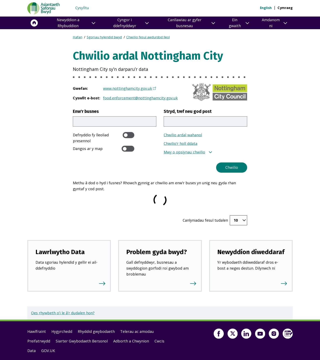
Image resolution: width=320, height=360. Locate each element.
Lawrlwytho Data (60, 251)
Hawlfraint (36, 330)
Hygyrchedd (61, 330)
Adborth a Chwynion (131, 340)
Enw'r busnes (86, 111)
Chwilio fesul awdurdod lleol (148, 37)
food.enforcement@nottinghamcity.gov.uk (140, 98)
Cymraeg (285, 8)
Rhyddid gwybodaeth (96, 330)
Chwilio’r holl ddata (180, 143)
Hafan (77, 37)
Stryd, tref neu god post (188, 111)
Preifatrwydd (38, 340)
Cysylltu (82, 7)
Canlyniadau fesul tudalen (205, 219)
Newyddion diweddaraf (250, 251)
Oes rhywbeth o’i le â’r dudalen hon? (62, 312)
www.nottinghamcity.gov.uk (127, 88)
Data (31, 349)
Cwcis (159, 340)
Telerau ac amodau (137, 330)
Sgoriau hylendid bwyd (104, 37)
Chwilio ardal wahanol (183, 134)
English (266, 8)
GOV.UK (48, 349)
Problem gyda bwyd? (156, 251)
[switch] (128, 135)
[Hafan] (34, 23)
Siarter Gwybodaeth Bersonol (82, 340)
